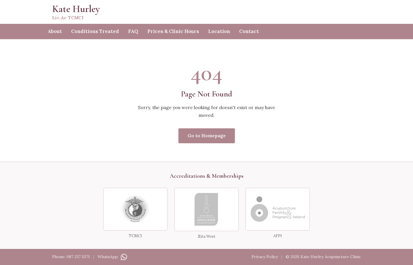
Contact (249, 31)
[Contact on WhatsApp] (123, 256)
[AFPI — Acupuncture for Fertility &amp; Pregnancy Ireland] (278, 209)
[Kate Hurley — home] (206, 12)
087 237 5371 (78, 256)
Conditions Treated (95, 31)
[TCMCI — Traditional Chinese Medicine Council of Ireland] (135, 209)
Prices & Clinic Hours (173, 31)
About (55, 31)
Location (219, 31)
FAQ (133, 31)
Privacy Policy (265, 256)
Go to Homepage (207, 135)
